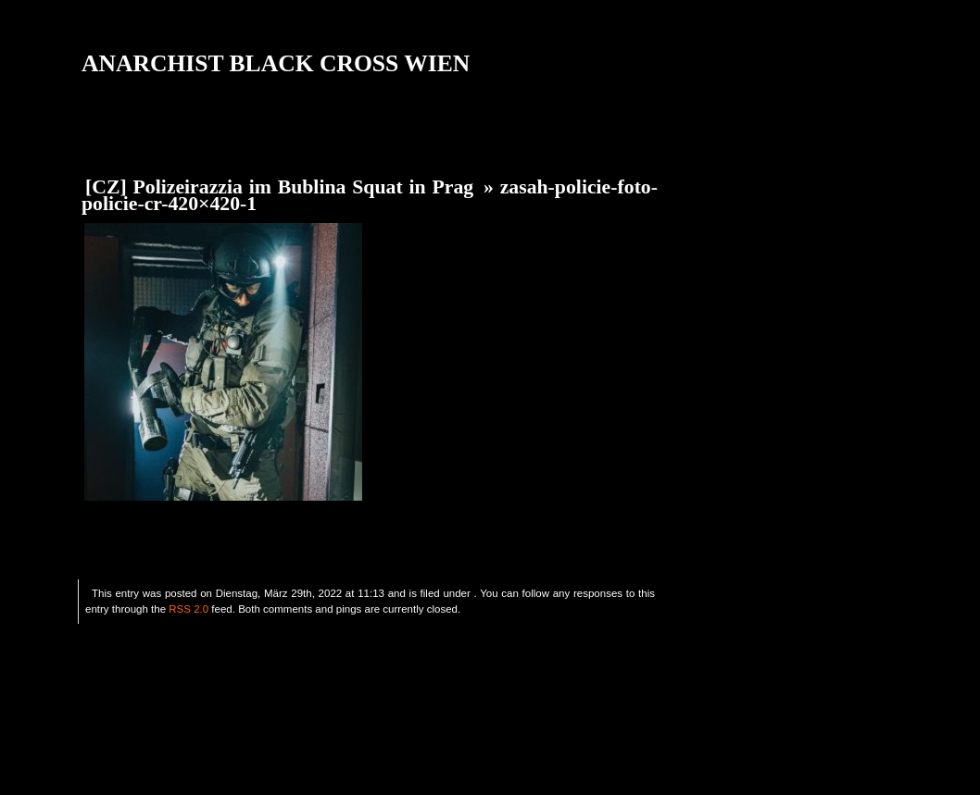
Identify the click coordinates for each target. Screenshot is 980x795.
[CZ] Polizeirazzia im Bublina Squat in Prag (279, 187)
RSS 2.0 (188, 609)
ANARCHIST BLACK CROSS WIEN (276, 63)
